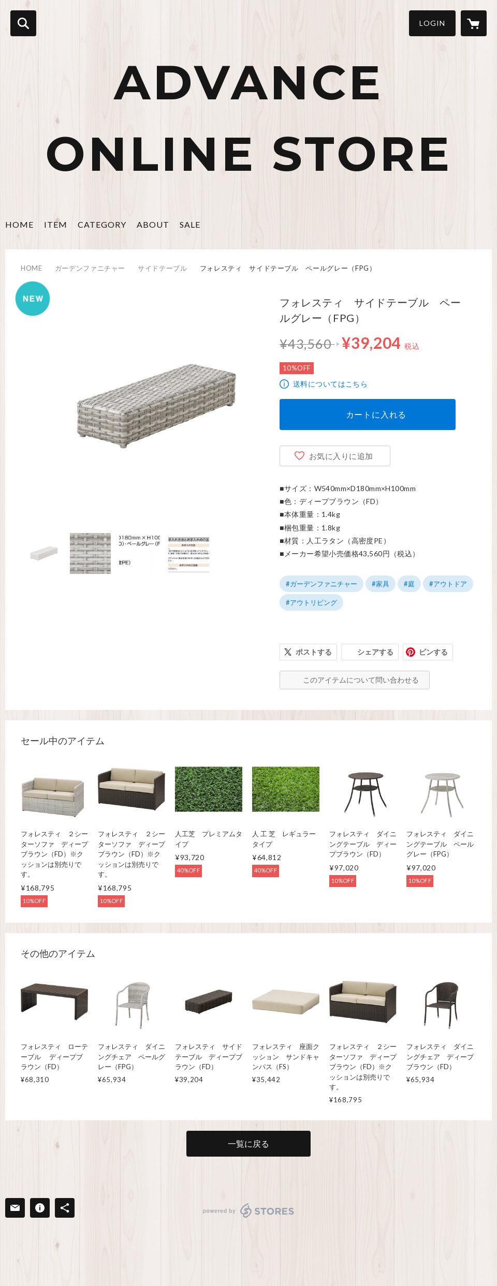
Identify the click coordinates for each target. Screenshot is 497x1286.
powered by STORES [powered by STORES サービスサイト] (249, 1210)
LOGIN (432, 23)
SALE (190, 224)
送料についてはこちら (330, 383)
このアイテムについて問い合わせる (361, 679)
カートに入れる (376, 414)
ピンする (433, 651)
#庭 (409, 584)
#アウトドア (448, 584)
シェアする (375, 651)
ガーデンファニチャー (90, 268)
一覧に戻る (248, 1143)
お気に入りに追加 (341, 456)
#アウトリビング (311, 602)
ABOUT (153, 224)
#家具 (380, 584)
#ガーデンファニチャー (321, 584)
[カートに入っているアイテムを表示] (474, 23)
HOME (19, 224)
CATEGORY (102, 224)
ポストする (314, 651)
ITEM (55, 224)
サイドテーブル (162, 268)
